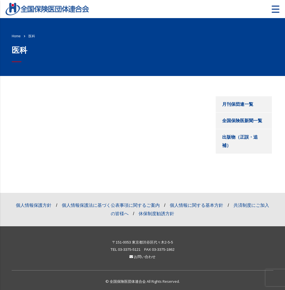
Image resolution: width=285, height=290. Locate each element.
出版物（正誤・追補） (240, 141)
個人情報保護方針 (33, 205)
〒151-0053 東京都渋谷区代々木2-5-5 (142, 242)
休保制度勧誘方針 (156, 213)
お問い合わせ (142, 257)
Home (16, 36)
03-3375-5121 (129, 249)
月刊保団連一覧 (237, 104)
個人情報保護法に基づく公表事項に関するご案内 (111, 205)
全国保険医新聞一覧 (242, 120)
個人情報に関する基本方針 (196, 205)
